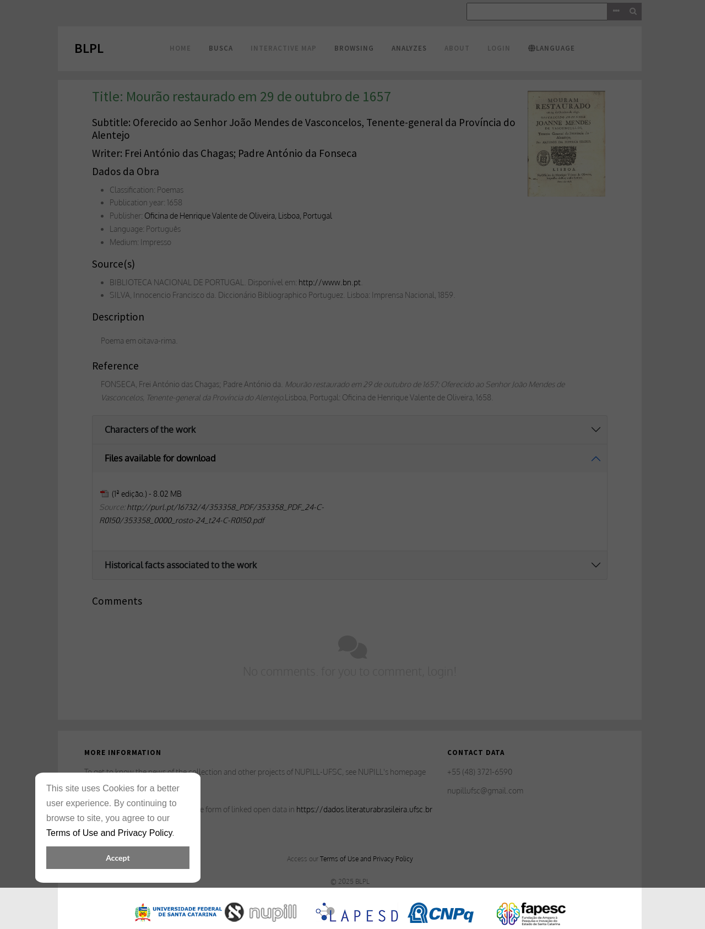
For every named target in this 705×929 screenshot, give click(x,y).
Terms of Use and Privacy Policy (109, 833)
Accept (117, 857)
